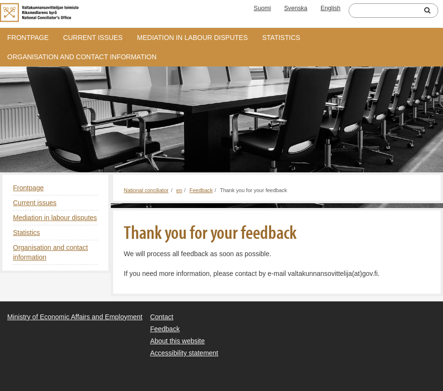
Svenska (295, 8)
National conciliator (146, 190)
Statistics (281, 37)
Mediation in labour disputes (192, 37)
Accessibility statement (184, 353)
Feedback (200, 190)
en (179, 190)
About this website (177, 341)
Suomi (262, 8)
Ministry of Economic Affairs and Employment (75, 317)
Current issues (92, 37)
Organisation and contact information (81, 57)
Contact (161, 317)
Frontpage (28, 37)
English (330, 8)
